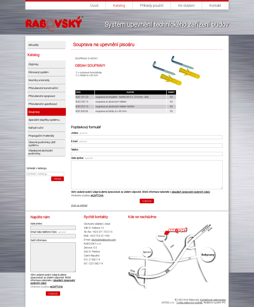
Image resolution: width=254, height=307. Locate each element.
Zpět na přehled (79, 205)
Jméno (79, 133)
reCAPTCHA (97, 195)
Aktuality (33, 44)
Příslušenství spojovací (41, 96)
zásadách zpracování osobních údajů (190, 192)
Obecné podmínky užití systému (41, 144)
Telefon (74, 149)
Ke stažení (186, 5)
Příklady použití (151, 5)
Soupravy (33, 111)
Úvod (94, 5)
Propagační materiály (41, 135)
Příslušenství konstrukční (43, 88)
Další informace (38, 240)
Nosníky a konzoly (38, 80)
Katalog (119, 5)
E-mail (79, 141)
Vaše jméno (36, 223)
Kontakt (215, 5)
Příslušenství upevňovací (42, 104)
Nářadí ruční (35, 127)
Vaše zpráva (82, 158)
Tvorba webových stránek (189, 302)
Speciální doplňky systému (44, 119)
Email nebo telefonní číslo (48, 232)
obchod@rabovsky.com (103, 239)
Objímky (33, 64)
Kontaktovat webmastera (213, 299)
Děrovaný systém (38, 72)
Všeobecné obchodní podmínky (40, 152)
